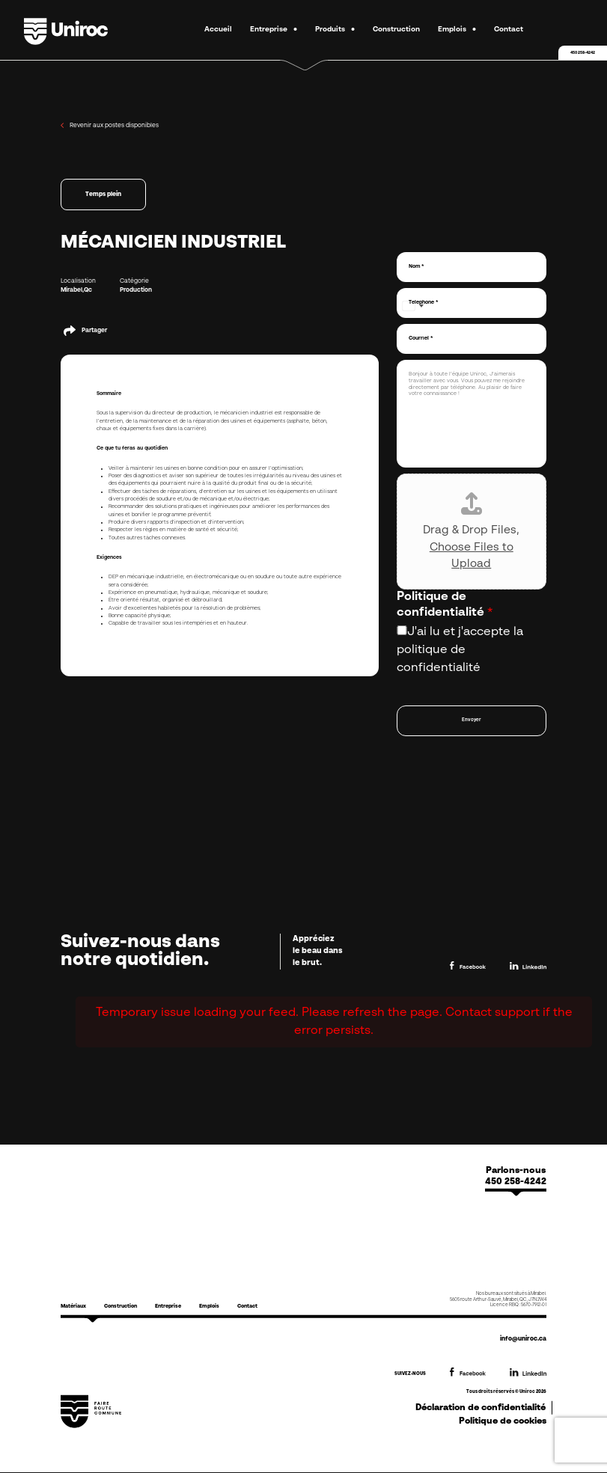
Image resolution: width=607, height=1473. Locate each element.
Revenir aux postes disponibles (110, 125)
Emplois (452, 29)
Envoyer (471, 720)
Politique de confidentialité (445, 605)
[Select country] (412, 306)
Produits (330, 29)
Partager (94, 331)
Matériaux (73, 1306)
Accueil (218, 29)
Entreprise (268, 29)
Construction (396, 29)
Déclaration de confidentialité (480, 1407)
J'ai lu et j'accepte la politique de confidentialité (460, 650)
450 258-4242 (582, 53)
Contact (508, 29)
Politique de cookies (502, 1420)
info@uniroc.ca (523, 1339)
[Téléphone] (471, 303)
